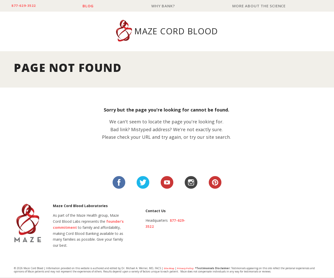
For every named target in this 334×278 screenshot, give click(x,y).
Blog (91, 6)
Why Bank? (165, 6)
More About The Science (259, 6)
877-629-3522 (25, 6)
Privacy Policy (187, 268)
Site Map (170, 268)
